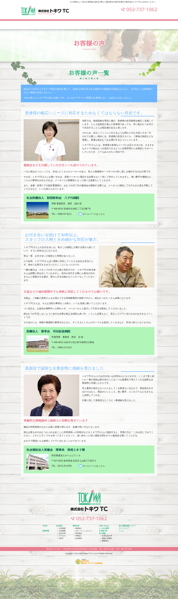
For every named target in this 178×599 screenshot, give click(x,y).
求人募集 (143, 25)
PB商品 (78, 536)
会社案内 (34, 25)
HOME (44, 526)
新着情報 (45, 531)
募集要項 (105, 541)
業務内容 (61, 25)
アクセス (62, 536)
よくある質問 (116, 25)
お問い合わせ (89, 25)
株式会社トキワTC (45, 10)
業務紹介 (78, 528)
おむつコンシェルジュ (83, 531)
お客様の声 (103, 531)
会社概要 (62, 531)
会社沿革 (62, 533)
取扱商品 (78, 533)
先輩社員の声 (107, 536)
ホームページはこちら (94, 214)
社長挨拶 (62, 528)
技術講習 (78, 538)
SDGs (61, 538)
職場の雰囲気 (107, 538)
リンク (121, 531)
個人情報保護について (127, 526)
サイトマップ (124, 528)
